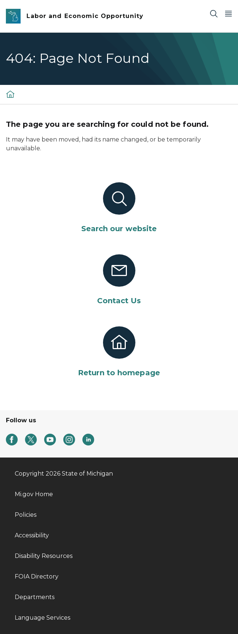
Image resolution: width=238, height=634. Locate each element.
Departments (34, 597)
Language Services (42, 617)
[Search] (213, 13)
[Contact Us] (119, 280)
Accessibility (32, 535)
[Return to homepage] (119, 352)
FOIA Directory (36, 576)
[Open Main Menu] (228, 13)
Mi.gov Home (34, 494)
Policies (25, 514)
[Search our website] (119, 208)
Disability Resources (43, 555)
